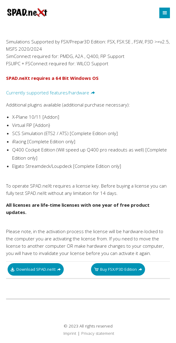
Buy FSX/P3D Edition (118, 269)
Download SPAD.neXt (36, 269)
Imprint (69, 333)
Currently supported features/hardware (47, 93)
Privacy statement (97, 333)
